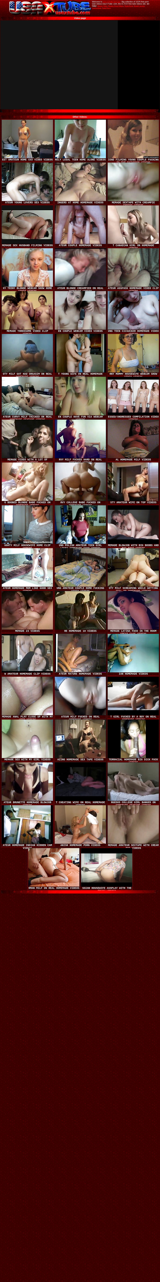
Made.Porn (128, 6)
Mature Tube (102, 6)
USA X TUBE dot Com (111, 2)
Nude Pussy (106, 8)
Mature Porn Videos (115, 6)
